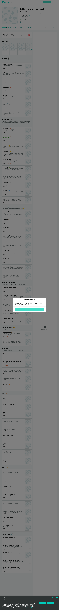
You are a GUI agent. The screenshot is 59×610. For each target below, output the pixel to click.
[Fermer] (44, 299)
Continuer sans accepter (53, 597)
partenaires (27, 599)
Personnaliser (42, 602)
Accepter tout (50, 602)
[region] (29, 603)
